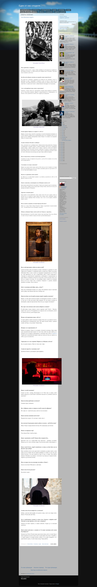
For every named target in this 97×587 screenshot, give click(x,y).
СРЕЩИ (28, 12)
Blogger (57, 583)
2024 (62, 142)
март (63, 135)
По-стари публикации (51, 567)
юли (63, 130)
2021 (62, 147)
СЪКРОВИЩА (61, 10)
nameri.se (55, 333)
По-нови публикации (26, 567)
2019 (62, 150)
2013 (62, 160)
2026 (62, 122)
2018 (62, 152)
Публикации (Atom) (30, 573)
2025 (62, 124)
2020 (62, 149)
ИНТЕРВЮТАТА (35, 10)
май (63, 133)
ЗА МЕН (22, 12)
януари (63, 138)
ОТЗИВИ (54, 10)
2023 (62, 144)
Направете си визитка (63, 221)
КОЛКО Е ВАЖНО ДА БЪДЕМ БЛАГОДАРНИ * (69, 87)
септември (64, 127)
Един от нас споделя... (30, 5)
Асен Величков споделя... (27, 17)
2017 (62, 154)
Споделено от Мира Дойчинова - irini (68, 78)
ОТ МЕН (68, 10)
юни (63, 132)
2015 (62, 157)
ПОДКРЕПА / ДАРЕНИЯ (60, 12)
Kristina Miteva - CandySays (64, 187)
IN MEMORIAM (49, 12)
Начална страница (39, 567)
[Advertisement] (39, 556)
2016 (62, 155)
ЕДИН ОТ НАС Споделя (63, 28)
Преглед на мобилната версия (39, 570)
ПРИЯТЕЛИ (34, 12)
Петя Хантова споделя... (69, 70)
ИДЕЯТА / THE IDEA (25, 10)
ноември (64, 125)
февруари (64, 137)
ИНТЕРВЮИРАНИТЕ (45, 10)
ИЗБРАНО (41, 12)
